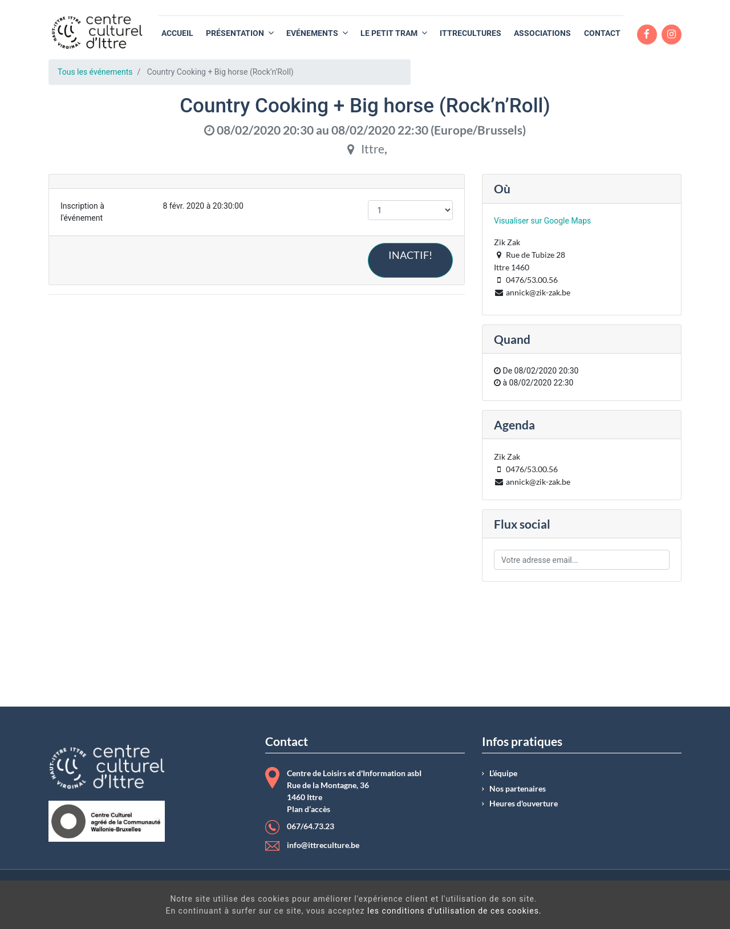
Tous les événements (95, 71)
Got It (637, 906)
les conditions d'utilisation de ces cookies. (382, 910)
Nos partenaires (517, 788)
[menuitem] (177, 33)
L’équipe (503, 773)
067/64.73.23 (310, 826)
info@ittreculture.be (323, 845)
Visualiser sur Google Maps (542, 220)
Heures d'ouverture (523, 803)
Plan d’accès (308, 809)
